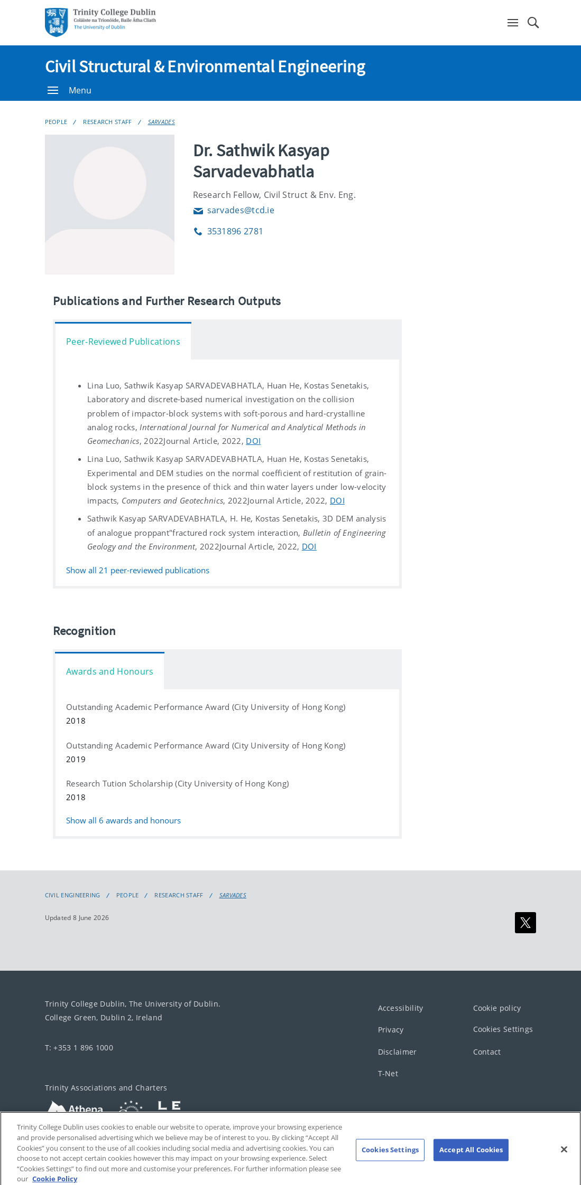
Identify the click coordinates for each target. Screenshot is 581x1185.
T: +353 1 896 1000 (79, 1047)
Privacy (391, 1030)
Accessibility (400, 1008)
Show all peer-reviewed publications (137, 570)
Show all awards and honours (123, 820)
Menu (70, 90)
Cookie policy (497, 1008)
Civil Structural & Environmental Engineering (205, 66)
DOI (253, 440)
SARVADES (161, 122)
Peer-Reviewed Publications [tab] (123, 341)
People (56, 122)
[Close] (564, 1156)
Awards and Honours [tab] (109, 671)
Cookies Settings (503, 1029)
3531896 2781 (228, 231)
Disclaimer (397, 1052)
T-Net (388, 1073)
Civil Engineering (72, 895)
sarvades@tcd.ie (234, 210)
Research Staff (107, 122)
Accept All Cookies (471, 1156)
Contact (487, 1052)
